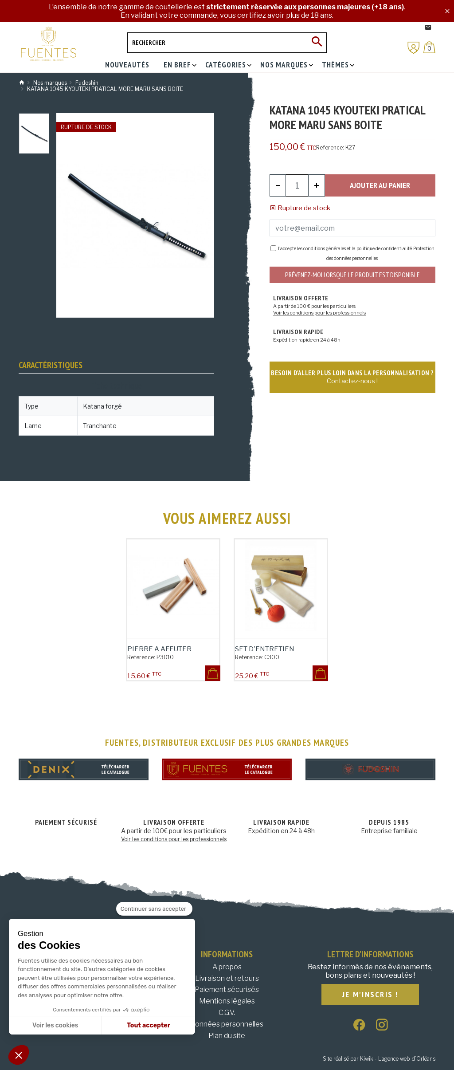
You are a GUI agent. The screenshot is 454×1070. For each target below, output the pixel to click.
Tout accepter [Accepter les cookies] (148, 1025)
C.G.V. (227, 1012)
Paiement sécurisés (227, 989)
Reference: (330, 147)
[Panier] (429, 47)
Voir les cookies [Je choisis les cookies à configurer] (55, 1025)
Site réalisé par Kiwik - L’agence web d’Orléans (379, 1058)
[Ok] (316, 42)
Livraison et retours (227, 978)
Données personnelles (226, 1024)
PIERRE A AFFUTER (159, 649)
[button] (18, 1055)
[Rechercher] (227, 42)
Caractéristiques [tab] (50, 365)
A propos (227, 967)
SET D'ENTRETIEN (264, 649)
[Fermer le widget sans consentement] (154, 909)
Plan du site (226, 1035)
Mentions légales (227, 1001)
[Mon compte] (413, 47)
